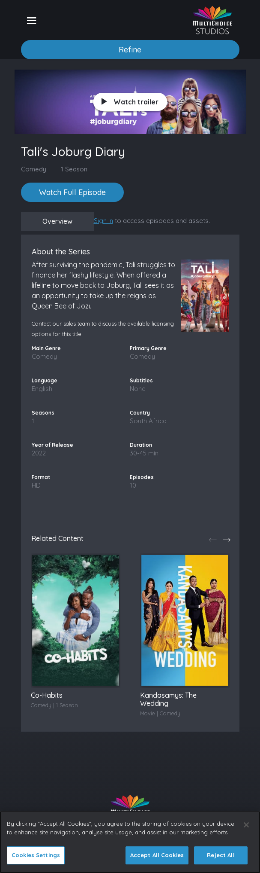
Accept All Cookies (157, 855)
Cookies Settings (36, 855)
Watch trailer (130, 102)
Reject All (220, 855)
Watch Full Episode (72, 192)
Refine (130, 50)
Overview (57, 221)
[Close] (246, 824)
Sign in (103, 221)
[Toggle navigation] (31, 20)
